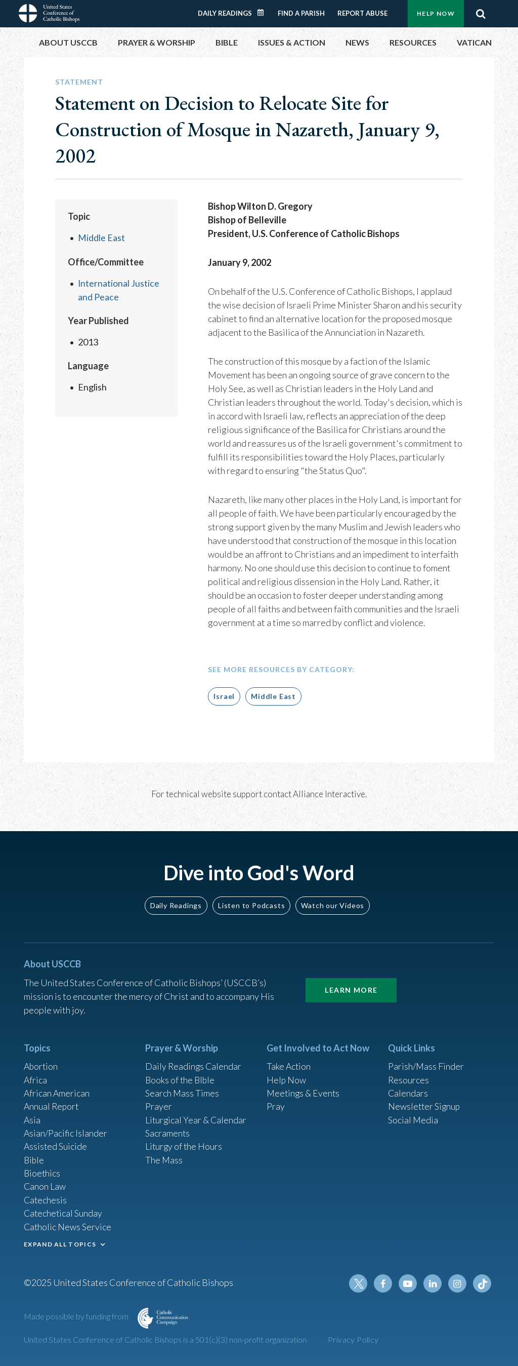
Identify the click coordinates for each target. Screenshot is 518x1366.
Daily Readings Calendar (264, 13)
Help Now (436, 13)
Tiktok (482, 1283)
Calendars (408, 1089)
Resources (408, 1075)
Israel (224, 696)
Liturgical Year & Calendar (196, 1116)
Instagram (458, 1283)
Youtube (409, 1283)
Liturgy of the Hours (184, 1143)
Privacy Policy (353, 1339)
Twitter (361, 1283)
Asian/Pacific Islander (66, 1130)
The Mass (164, 1157)
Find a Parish (301, 13)
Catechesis (46, 1198)
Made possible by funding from (77, 1316)
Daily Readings (225, 13)
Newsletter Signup (425, 1102)
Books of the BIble (181, 1075)
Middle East (101, 237)
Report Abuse (362, 13)
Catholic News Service (68, 1225)
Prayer (158, 1102)
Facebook (385, 1283)
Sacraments (167, 1130)
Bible (34, 1157)
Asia (32, 1116)
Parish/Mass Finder (426, 1061)
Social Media (413, 1116)
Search (480, 13)
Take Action (289, 1061)
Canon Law (45, 1184)
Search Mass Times (182, 1089)
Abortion (41, 1061)
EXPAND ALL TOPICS (60, 1243)
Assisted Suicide (56, 1143)
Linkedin (433, 1283)
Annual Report (52, 1102)
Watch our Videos (332, 899)
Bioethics (42, 1171)
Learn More (351, 984)
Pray (276, 1102)
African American (57, 1089)
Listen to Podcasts (251, 899)
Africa (36, 1075)
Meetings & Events (304, 1089)
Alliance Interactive (329, 794)
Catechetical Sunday (64, 1212)
